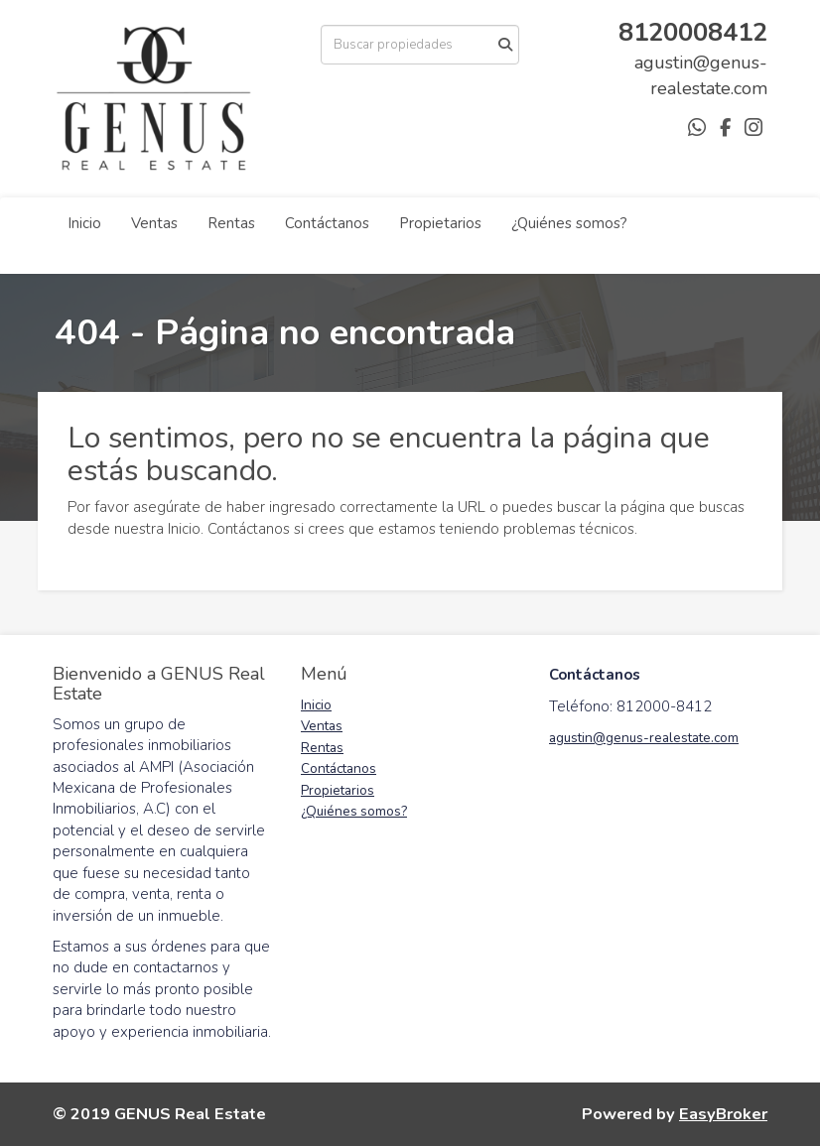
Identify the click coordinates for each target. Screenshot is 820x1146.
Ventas (154, 223)
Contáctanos (327, 223)
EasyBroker (723, 1113)
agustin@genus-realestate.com (644, 737)
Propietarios (440, 223)
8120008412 (692, 32)
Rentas (231, 223)
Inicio (84, 223)
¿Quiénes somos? (569, 223)
